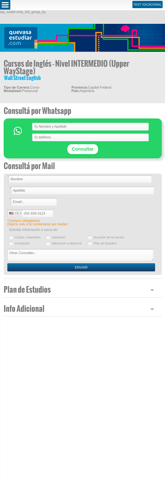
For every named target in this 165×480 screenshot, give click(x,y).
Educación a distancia (67, 243)
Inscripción (22, 243)
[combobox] (15, 213)
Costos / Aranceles (28, 237)
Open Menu (5, 5)
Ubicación (58, 237)
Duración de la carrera (109, 237)
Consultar (83, 149)
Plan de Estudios (105, 243)
